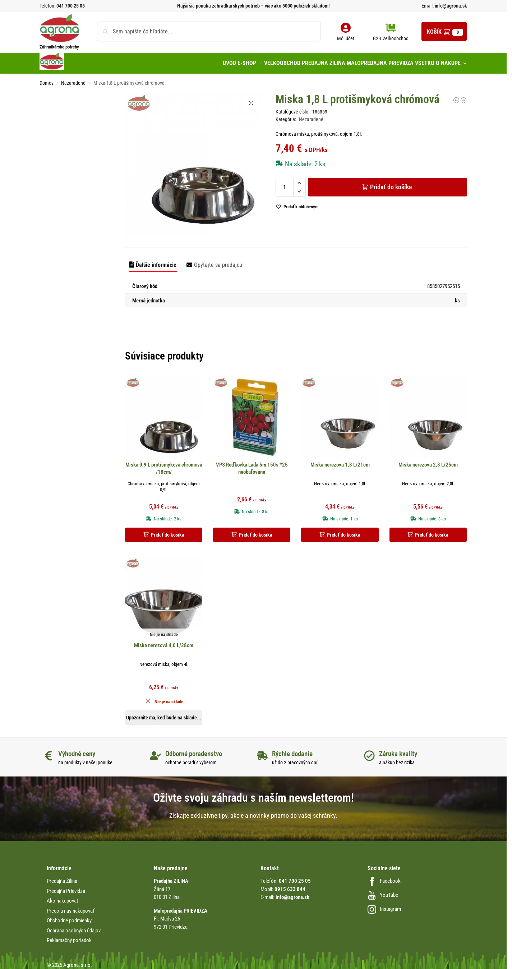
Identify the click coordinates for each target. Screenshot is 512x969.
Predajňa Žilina (62, 877)
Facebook (384, 877)
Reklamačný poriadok (69, 936)
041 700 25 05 (70, 6)
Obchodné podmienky (69, 917)
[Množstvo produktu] (285, 183)
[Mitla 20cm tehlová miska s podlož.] (463, 96)
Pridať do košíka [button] (167, 531)
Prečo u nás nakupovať (70, 907)
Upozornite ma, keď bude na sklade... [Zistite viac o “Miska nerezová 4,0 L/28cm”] (163, 714)
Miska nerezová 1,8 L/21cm (340, 461)
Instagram (384, 905)
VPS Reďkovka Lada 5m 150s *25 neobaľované (252, 465)
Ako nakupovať (62, 897)
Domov (47, 79)
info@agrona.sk (450, 6)
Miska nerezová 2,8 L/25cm (428, 461)
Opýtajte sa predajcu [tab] (218, 261)
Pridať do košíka (391, 183)
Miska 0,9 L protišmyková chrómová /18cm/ (163, 465)
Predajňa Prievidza (66, 887)
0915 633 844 (290, 885)
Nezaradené (73, 79)
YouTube (383, 891)
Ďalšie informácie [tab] (156, 261)
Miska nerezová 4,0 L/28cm (163, 642)
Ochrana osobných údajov (74, 926)
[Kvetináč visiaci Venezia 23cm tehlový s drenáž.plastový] (456, 96)
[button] (444, 31)
